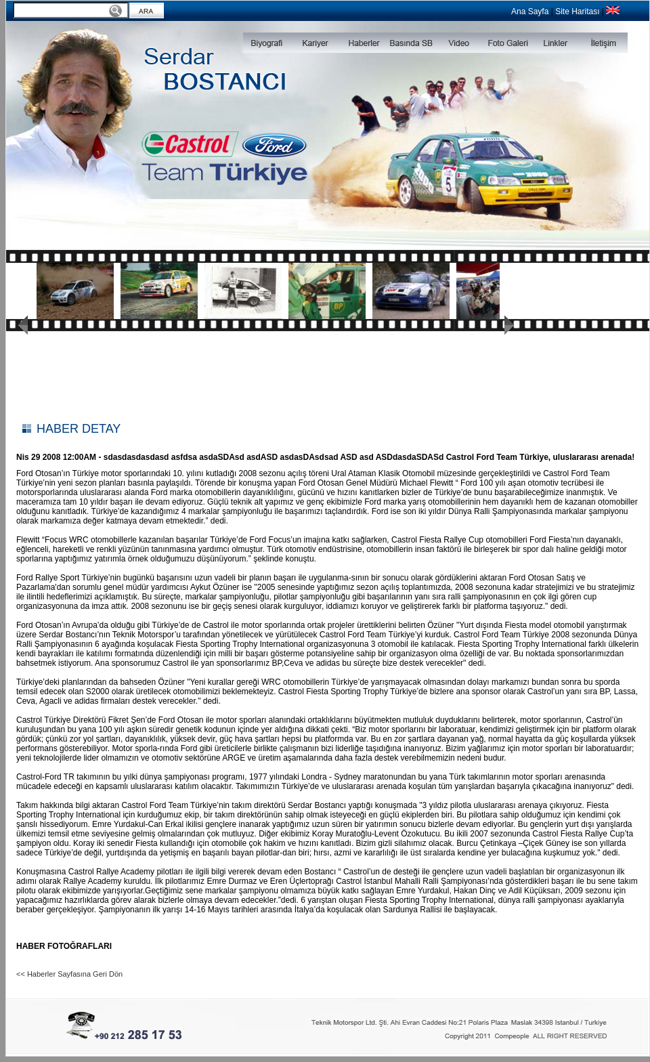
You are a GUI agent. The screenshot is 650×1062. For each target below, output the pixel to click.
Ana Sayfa (529, 11)
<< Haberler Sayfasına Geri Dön (69, 974)
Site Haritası (577, 11)
